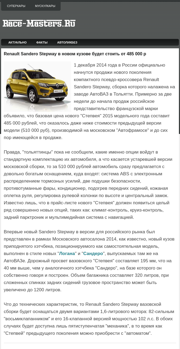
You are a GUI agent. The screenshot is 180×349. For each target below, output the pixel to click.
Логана (67, 253)
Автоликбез (67, 42)
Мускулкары (45, 6)
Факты (42, 42)
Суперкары (16, 6)
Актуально (17, 42)
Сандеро (93, 253)
